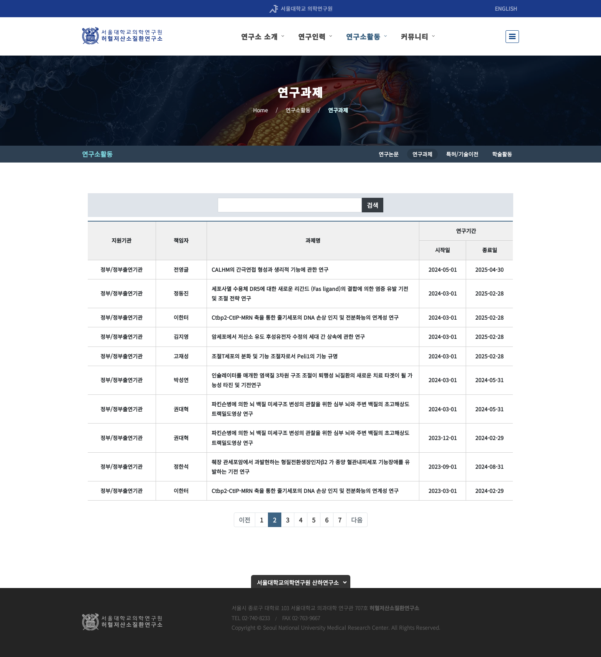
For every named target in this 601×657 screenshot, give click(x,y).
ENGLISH (506, 8)
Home (260, 110)
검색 (372, 205)
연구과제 (338, 110)
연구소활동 (298, 110)
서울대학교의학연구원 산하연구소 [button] (298, 582)
